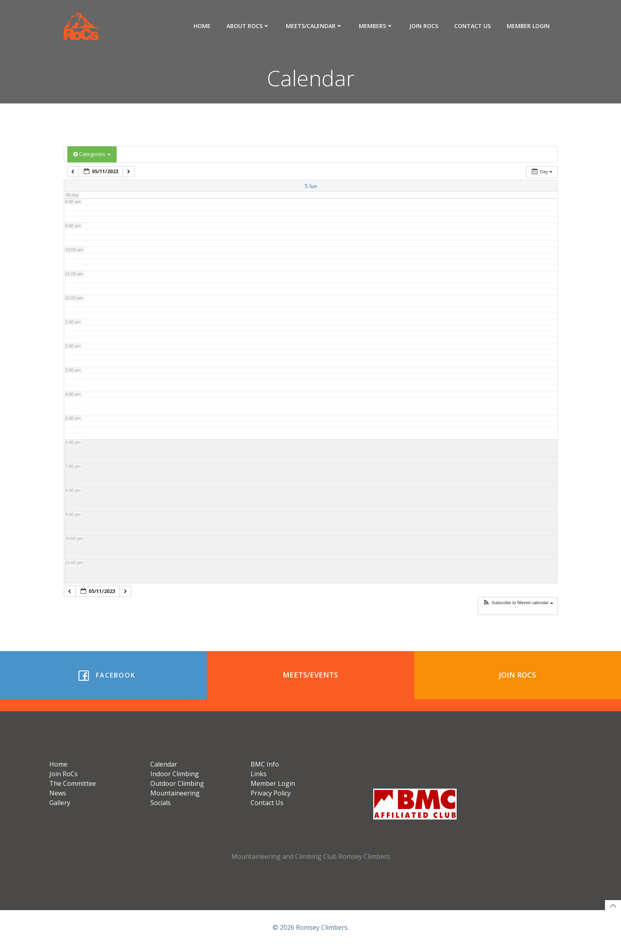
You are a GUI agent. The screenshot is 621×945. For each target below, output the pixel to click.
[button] (517, 602)
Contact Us (472, 26)
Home (202, 26)
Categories (92, 154)
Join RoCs (423, 26)
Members (376, 26)
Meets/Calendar (314, 26)
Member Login (528, 26)
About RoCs (248, 26)
